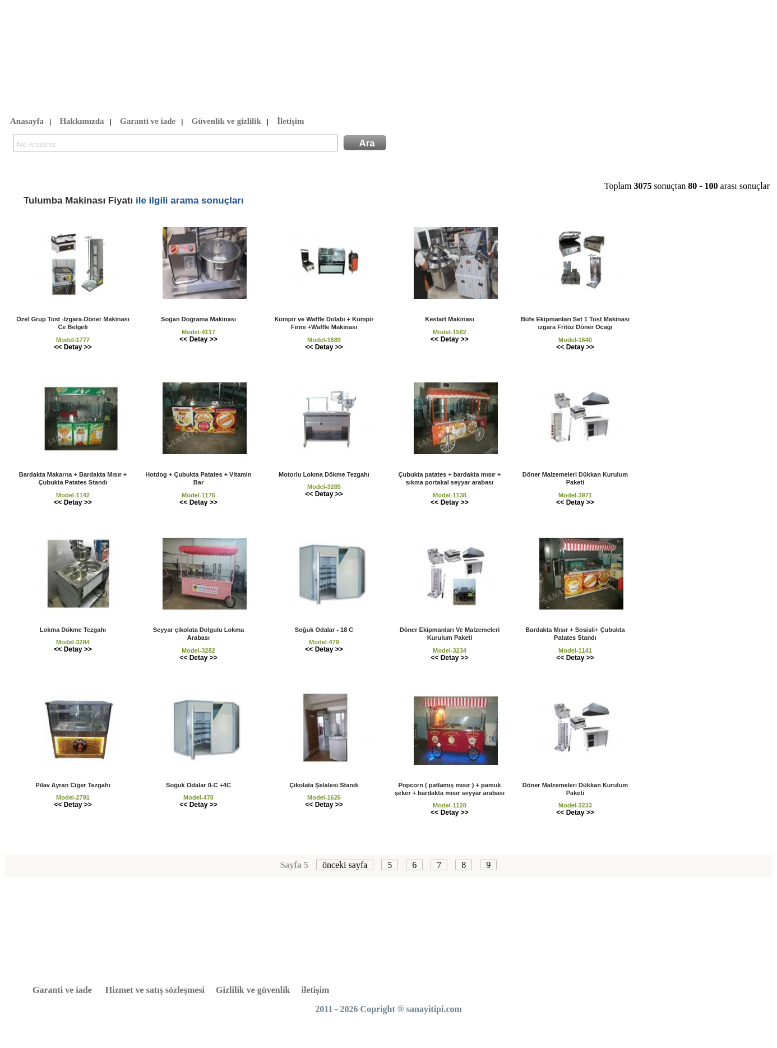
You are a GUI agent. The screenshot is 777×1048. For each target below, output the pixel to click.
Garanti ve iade (147, 121)
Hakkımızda (81, 121)
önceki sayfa (344, 865)
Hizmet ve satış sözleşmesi (155, 990)
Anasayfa (27, 121)
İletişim (290, 121)
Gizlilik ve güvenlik (253, 990)
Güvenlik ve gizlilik (226, 121)
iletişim (316, 990)
